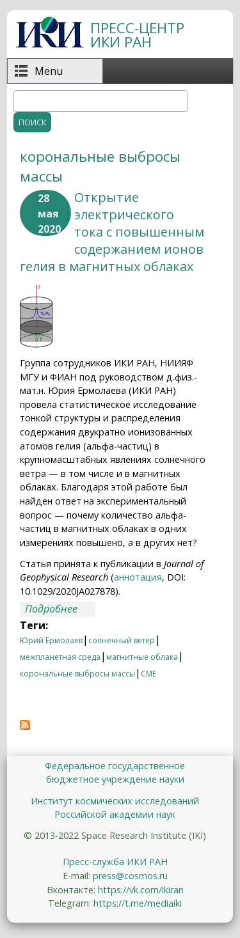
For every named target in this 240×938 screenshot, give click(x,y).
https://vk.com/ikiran (141, 890)
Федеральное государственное (115, 766)
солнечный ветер (121, 640)
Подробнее (60, 609)
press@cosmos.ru (130, 876)
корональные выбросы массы (77, 673)
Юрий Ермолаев (51, 640)
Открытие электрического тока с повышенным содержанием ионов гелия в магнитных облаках (112, 232)
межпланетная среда (60, 657)
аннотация (138, 577)
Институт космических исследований (115, 801)
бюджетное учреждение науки (115, 779)
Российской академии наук (114, 814)
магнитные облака (142, 657)
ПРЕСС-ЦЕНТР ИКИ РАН (137, 35)
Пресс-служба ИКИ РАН (115, 862)
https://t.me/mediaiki (137, 903)
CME (148, 673)
